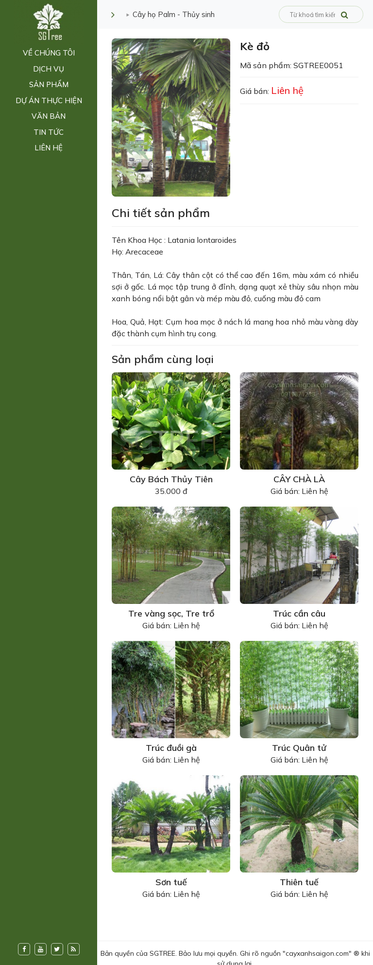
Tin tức (49, 132)
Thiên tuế (299, 882)
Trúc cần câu (299, 613)
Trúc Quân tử (299, 747)
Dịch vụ (48, 68)
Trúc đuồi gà (171, 747)
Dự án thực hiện (49, 100)
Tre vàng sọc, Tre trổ (171, 613)
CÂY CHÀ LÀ (299, 479)
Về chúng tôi (49, 52)
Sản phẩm (48, 84)
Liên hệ (48, 147)
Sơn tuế (171, 882)
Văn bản (49, 116)
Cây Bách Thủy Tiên (171, 479)
